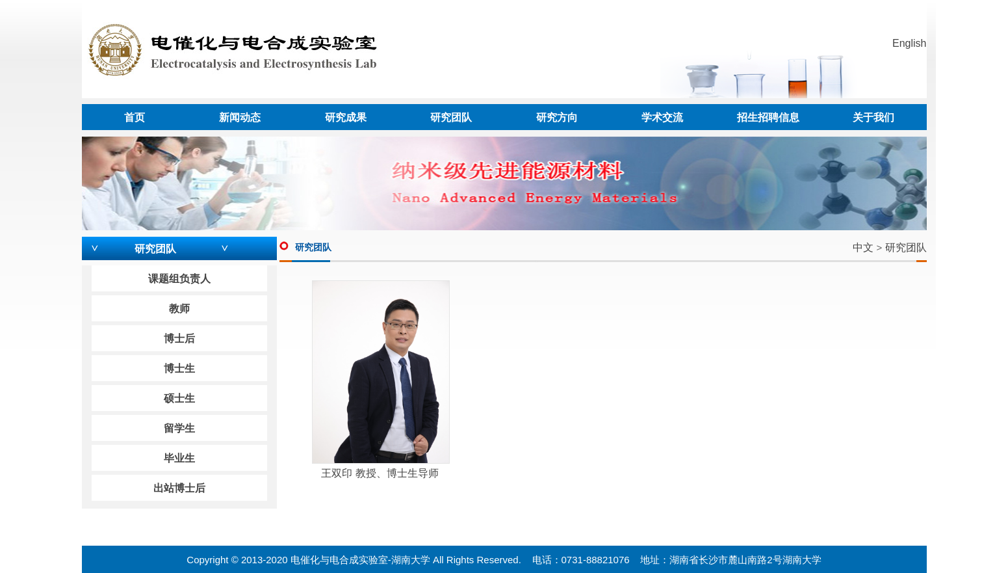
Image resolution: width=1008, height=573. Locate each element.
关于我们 (873, 117)
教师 (179, 308)
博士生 (179, 368)
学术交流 (662, 117)
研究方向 (557, 117)
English (909, 43)
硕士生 (179, 398)
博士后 (179, 338)
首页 (134, 117)
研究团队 (451, 117)
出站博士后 (179, 488)
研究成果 (346, 117)
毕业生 (179, 458)
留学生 (179, 428)
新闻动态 (240, 117)
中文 (863, 247)
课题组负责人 (179, 278)
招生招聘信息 (768, 117)
